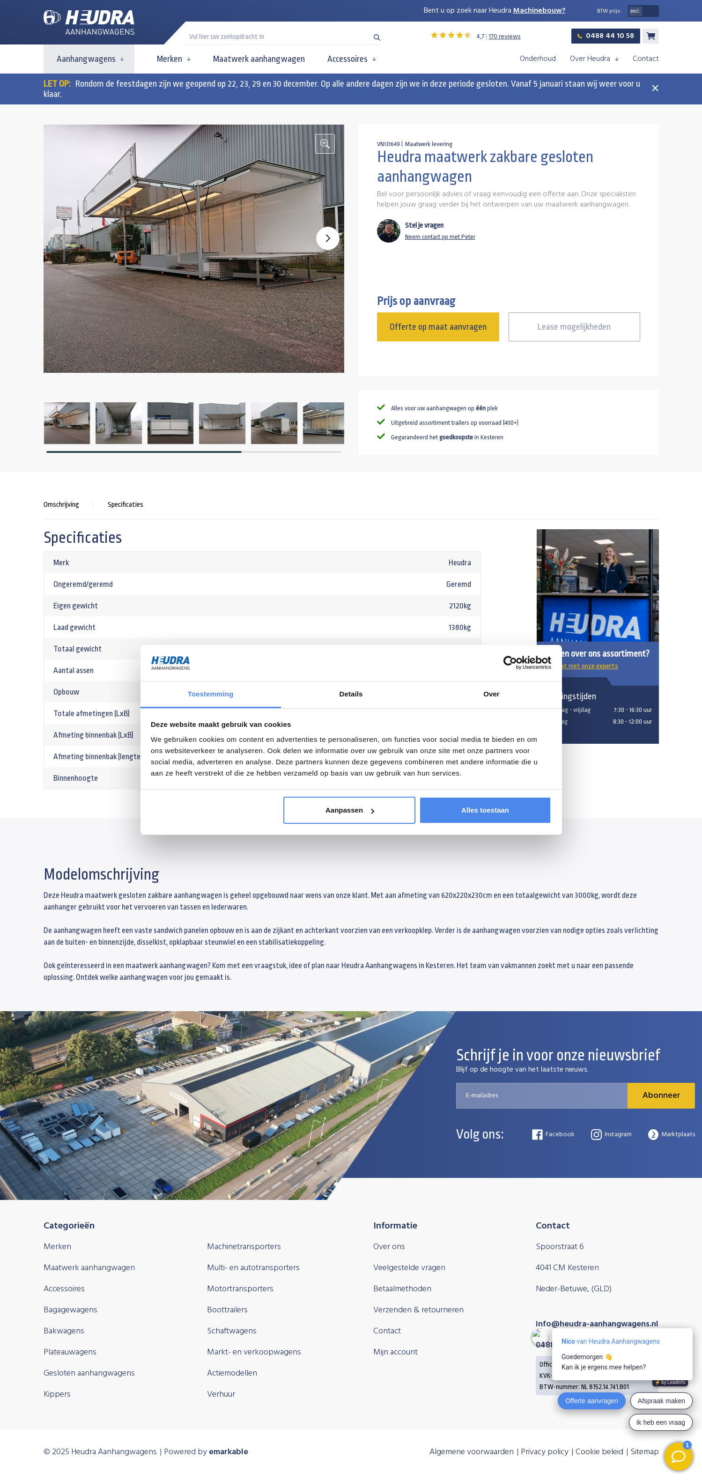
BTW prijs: (609, 11)
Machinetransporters (244, 1247)
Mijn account (395, 1352)
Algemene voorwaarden (471, 1452)
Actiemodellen (232, 1373)
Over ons (389, 1247)
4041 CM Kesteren (567, 1268)
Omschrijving (61, 505)
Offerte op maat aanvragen (438, 327)
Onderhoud (538, 59)
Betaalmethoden (402, 1289)
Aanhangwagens (90, 59)
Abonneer (661, 1096)
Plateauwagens (70, 1352)
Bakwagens (64, 1331)
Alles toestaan (485, 810)
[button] (328, 238)
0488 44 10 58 (605, 36)
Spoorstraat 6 (560, 1247)
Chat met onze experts (581, 666)
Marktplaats (671, 1134)
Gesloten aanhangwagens (89, 1373)
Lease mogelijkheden (574, 327)
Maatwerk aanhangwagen (259, 59)
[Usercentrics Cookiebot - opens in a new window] (510, 663)
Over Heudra (594, 59)
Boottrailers (227, 1310)
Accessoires (351, 59)
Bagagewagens (70, 1310)
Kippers (57, 1394)
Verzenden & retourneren (418, 1310)
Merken (174, 59)
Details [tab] (351, 694)
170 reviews (504, 36)
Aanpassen (349, 810)
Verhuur (221, 1394)
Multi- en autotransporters (253, 1268)
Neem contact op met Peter (440, 236)
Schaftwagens (232, 1331)
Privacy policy (545, 1452)
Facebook (553, 1134)
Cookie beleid (599, 1452)
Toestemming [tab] (211, 694)
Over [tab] (491, 694)
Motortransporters (240, 1289)
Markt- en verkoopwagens (254, 1352)
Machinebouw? (539, 11)
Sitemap (644, 1452)
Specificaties (125, 505)
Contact (646, 59)
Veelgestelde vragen (409, 1268)
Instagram (611, 1134)
